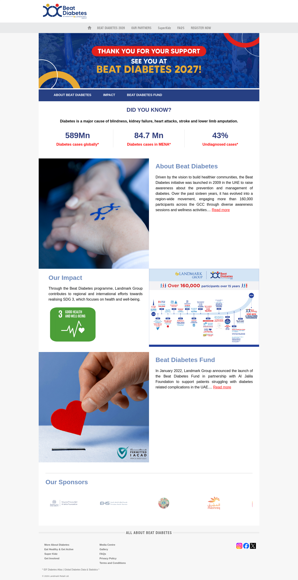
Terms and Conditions (113, 563)
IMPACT (109, 95)
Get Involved (51, 558)
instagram (239, 546)
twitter (253, 546)
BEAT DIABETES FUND (144, 95)
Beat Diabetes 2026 (111, 28)
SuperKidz (164, 28)
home (89, 28)
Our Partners (141, 28)
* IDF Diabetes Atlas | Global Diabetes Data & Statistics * (70, 569)
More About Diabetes (56, 544)
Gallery (104, 549)
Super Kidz (50, 553)
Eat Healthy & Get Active (58, 549)
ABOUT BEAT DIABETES (72, 95)
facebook (246, 546)
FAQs (103, 553)
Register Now (201, 28)
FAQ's (180, 28)
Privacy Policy (108, 558)
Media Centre (107, 544)
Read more (221, 210)
